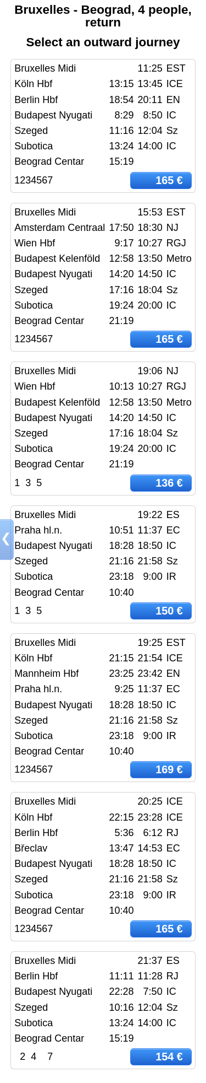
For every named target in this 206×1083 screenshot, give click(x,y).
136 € (169, 483)
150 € (169, 611)
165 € (169, 180)
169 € (169, 769)
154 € (169, 1056)
